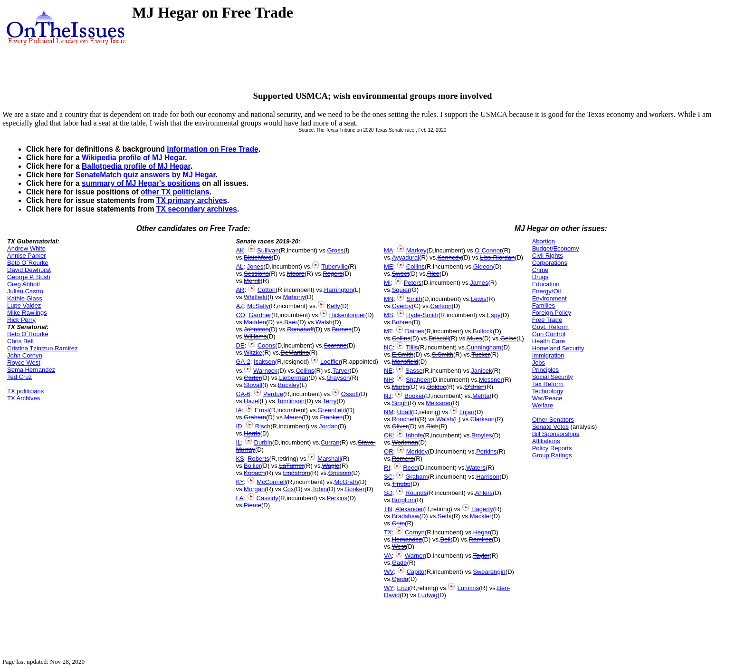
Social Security (552, 376)
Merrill (252, 280)
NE (388, 370)
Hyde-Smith (422, 315)
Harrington (338, 289)
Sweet (400, 273)
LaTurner (291, 465)
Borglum (403, 499)
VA (388, 555)
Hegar (481, 532)
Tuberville (334, 266)
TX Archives (23, 398)
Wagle (330, 465)
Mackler (481, 516)
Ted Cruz (19, 376)
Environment (549, 298)
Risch (263, 426)
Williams (255, 336)
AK (240, 250)
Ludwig (428, 595)
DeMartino (294, 352)
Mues (474, 338)
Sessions (256, 273)
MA (388, 250)
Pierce (252, 505)
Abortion (543, 241)
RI (387, 467)
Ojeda (400, 578)
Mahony (294, 296)
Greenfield (331, 410)
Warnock (265, 370)
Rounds (416, 492)
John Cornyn (24, 355)
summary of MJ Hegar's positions (141, 183)
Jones (255, 266)
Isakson (264, 361)
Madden (255, 322)
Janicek (481, 370)
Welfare (543, 405)
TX (388, 532)
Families (543, 305)
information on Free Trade (212, 149)
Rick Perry (21, 319)
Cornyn (415, 532)
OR (388, 451)
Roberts (258, 458)
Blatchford (258, 257)
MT (388, 331)
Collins (305, 370)
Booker (354, 489)
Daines (414, 331)
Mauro (293, 417)
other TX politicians (175, 192)
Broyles (481, 435)
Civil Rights (547, 255)
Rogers (333, 273)
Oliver (400, 426)
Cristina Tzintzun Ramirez (42, 348)
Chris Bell (20, 341)
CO (240, 315)
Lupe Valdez (24, 305)
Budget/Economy (555, 248)
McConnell (271, 481)
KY (240, 481)
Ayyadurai (406, 257)
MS (388, 315)
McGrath (346, 481)
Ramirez (480, 539)
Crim (398, 523)
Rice (433, 273)
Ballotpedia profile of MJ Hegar (136, 166)
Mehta (480, 395)
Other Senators (553, 419)
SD (388, 492)
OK (388, 435)
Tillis (412, 347)
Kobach (254, 472)
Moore (296, 273)
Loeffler (330, 361)
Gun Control (548, 334)
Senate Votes (550, 426)
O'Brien (474, 386)
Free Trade (547, 319)
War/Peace (547, 398)
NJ (388, 395)
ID (239, 426)
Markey (416, 250)
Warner (415, 555)
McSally (258, 306)
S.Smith (442, 354)
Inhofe (414, 435)
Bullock (483, 331)
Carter (252, 377)
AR (240, 289)
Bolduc (436, 386)
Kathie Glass (24, 298)
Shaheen (418, 379)
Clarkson (482, 419)
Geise (508, 338)
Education (546, 284)
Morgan (254, 489)
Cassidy (267, 498)
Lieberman (293, 377)
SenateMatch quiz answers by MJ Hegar (146, 175)
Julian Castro (25, 291)
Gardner (259, 315)
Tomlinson (291, 401)
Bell (445, 539)
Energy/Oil (546, 291)
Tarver (340, 370)
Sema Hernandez (31, 369)
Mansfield (405, 361)
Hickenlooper (347, 315)
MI (387, 282)
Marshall (329, 458)
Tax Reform (548, 383)
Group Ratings (552, 455)
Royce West (23, 362)
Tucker (480, 354)
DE (240, 345)
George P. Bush (28, 277)
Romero (403, 458)
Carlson (441, 306)
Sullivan (268, 250)
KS (240, 458)
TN (388, 509)
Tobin (319, 489)
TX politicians (25, 391)
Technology (548, 391)
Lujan (467, 412)
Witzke (253, 352)
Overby (402, 306)
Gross (335, 250)
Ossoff (350, 393)
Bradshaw (406, 516)
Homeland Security (558, 348)
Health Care (548, 341)
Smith (414, 298)
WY (388, 587)
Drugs (540, 277)
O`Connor (488, 250)
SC (388, 476)
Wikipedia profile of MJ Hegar (133, 158)
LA (239, 498)
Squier (401, 289)
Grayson (338, 377)
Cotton (267, 289)
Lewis (479, 298)
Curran (330, 442)
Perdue (273, 393)
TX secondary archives (196, 209)
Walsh (324, 322)
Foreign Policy (551, 312)
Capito (416, 571)
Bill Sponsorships (556, 433)
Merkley (417, 451)
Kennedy (450, 257)
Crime (540, 269)
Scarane (335, 345)
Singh (400, 403)
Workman (405, 442)
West (399, 546)
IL (238, 442)
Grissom (339, 472)
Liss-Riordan (497, 257)
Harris (252, 433)
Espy (494, 315)
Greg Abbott (23, 284)
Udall (404, 412)
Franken (331, 417)
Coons (267, 345)
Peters (413, 282)
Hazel (251, 401)
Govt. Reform (550, 326)
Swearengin (489, 571)
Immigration (548, 355)
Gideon (483, 266)
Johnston (256, 329)
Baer (290, 322)
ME (388, 266)
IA (238, 410)
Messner (491, 379)
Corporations (549, 262)
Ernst (262, 410)
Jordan (328, 426)
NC (388, 347)
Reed (410, 467)
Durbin (263, 442)
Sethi (445, 516)
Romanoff (300, 329)
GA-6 (243, 393)
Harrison (487, 476)
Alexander (409, 509)
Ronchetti (405, 419)
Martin (400, 386)
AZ (240, 306)
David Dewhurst (29, 269)
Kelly (333, 306)
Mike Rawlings (27, 312)
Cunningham (483, 347)
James (479, 282)
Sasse (413, 370)
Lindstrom (296, 472)
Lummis (468, 587)
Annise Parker (26, 255)
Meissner (438, 403)
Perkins (337, 498)
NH (388, 379)
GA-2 (243, 361)
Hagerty (482, 509)
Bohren (402, 322)
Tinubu (401, 483)
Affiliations (546, 441)
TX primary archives (191, 200)
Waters (476, 467)
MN (388, 298)
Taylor (481, 555)
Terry (329, 401)
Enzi (403, 587)
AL (239, 266)
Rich (432, 426)
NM (388, 412)
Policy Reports (552, 448)
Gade (399, 562)
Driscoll (439, 338)
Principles (545, 369)
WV (388, 571)
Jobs (538, 362)
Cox (288, 489)
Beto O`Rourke (27, 262)
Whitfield (255, 296)
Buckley (289, 384)
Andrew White (26, 248)
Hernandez (407, 539)
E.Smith (403, 354)
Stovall (253, 384)
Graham (255, 417)
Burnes (342, 329)
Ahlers (484, 492)
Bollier (252, 465)
